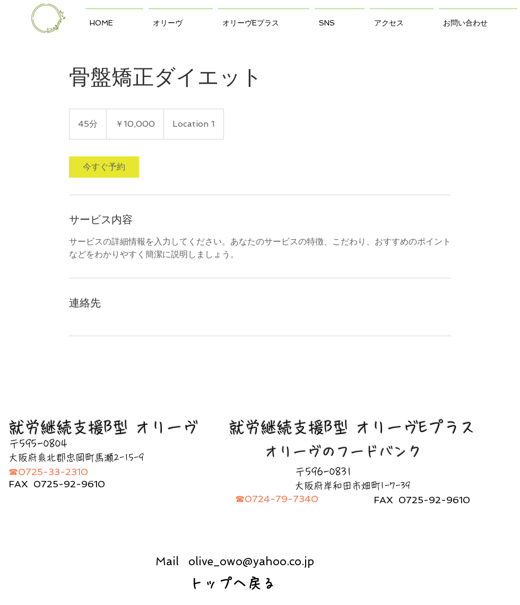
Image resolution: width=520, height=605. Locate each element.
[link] (104, 167)
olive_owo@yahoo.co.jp (251, 561)
